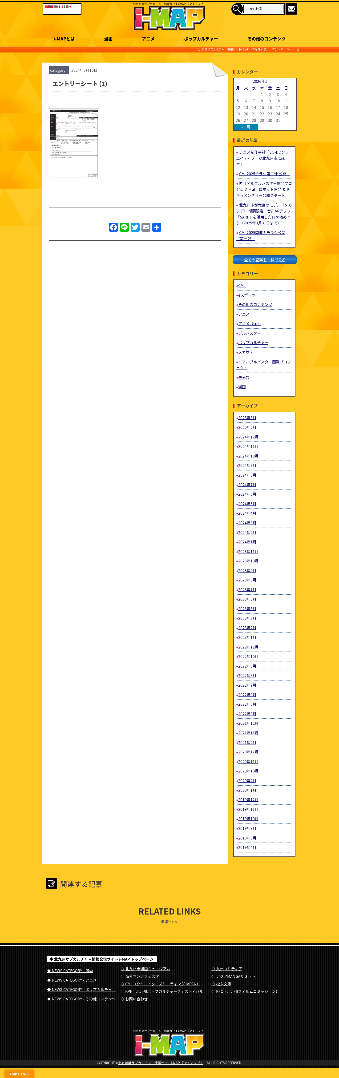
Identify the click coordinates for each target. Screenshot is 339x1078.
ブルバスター (249, 333)
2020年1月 (247, 790)
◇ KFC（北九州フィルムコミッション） (245, 991)
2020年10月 (248, 771)
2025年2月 (247, 427)
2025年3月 (247, 417)
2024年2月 (247, 532)
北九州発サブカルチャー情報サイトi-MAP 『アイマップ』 (160, 1072)
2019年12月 (248, 799)
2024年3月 (247, 522)
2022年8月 (247, 675)
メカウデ (245, 352)
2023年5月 (247, 608)
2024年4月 (247, 513)
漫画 (242, 387)
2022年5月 (247, 704)
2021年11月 (248, 733)
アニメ (244, 314)
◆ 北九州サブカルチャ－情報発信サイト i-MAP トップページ (101, 959)
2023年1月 (247, 637)
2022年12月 (248, 647)
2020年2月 (247, 780)
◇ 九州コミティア (226, 968)
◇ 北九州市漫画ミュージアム (145, 968)
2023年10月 (248, 561)
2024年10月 (248, 456)
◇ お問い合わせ (134, 999)
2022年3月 (247, 713)
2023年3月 (247, 618)
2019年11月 (248, 809)
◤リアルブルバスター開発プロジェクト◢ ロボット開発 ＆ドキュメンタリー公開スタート (264, 189)
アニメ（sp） (249, 323)
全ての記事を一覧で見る (265, 260)
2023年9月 (247, 570)
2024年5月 (247, 503)
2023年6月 (247, 599)
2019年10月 (248, 818)
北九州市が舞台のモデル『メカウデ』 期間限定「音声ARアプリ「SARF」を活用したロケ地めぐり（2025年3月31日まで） (264, 214)
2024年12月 (248, 437)
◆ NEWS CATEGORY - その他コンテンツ (81, 999)
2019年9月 (247, 828)
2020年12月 (248, 752)
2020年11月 (248, 761)
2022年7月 (247, 685)
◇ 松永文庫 (221, 984)
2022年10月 (248, 656)
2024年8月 (247, 475)
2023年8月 (247, 580)
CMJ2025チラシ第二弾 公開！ (264, 173)
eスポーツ (246, 295)
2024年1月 (247, 542)
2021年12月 (248, 723)
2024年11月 (248, 446)
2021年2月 (247, 742)
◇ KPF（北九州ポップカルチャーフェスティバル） (164, 991)
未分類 (244, 377)
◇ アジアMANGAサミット (233, 976)
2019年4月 (247, 847)
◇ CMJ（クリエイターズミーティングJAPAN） (160, 984)
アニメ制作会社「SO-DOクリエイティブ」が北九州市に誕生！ (262, 158)
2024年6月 (247, 494)
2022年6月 (247, 694)
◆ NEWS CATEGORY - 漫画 (70, 970)
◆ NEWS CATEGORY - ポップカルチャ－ (81, 989)
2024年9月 (247, 465)
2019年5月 (247, 838)
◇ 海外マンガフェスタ (140, 976)
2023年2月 (247, 627)
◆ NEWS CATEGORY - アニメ (72, 980)
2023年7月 (247, 589)
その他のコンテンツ (255, 304)
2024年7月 (247, 484)
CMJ (242, 285)
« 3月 (246, 127)
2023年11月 (248, 551)
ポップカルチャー (253, 342)
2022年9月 (247, 666)
